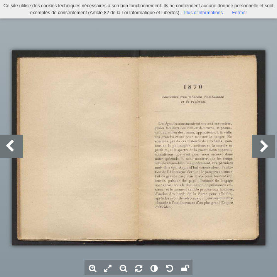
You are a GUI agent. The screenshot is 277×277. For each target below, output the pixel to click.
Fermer (239, 12)
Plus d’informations (203, 12)
